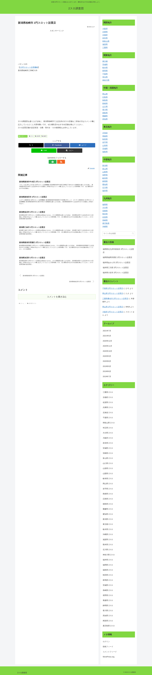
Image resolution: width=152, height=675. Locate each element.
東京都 (105, 61)
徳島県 (105, 113)
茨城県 (105, 65)
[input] (118, 233)
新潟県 (37, 136)
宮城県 (105, 149)
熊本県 (105, 214)
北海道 (105, 133)
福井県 (105, 191)
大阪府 (105, 29)
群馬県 (105, 71)
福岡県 (105, 205)
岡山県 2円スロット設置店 (112, 293)
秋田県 (105, 139)
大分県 (105, 208)
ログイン (106, 642)
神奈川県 (105, 80)
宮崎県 (105, 211)
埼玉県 (105, 77)
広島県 (105, 97)
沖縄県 (105, 227)
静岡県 (105, 181)
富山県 (105, 169)
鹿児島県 (105, 223)
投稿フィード (108, 647)
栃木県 (105, 68)
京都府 (105, 35)
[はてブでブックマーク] (82, 145)
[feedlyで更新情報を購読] (55, 162)
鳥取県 (105, 100)
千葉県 (105, 74)
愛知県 (105, 184)
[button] (69, 150)
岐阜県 (105, 178)
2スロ (31, 136)
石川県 (105, 188)
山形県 (105, 146)
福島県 (105, 152)
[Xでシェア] (31, 145)
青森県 (105, 136)
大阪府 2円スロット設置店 (112, 312)
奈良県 (105, 38)
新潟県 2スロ (23, 136)
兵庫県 (105, 32)
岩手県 (105, 142)
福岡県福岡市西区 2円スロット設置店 (117, 257)
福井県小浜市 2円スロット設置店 (116, 273)
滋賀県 (105, 44)
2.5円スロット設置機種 (29, 67)
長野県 (105, 175)
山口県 (105, 107)
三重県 (105, 48)
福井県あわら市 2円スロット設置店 (116, 263)
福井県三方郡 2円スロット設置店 (116, 268)
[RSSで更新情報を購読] (59, 162)
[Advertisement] (37, 46)
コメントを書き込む (57, 297)
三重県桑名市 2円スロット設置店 (115, 299)
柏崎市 (44, 136)
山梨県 (105, 172)
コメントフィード (110, 652)
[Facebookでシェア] (56, 145)
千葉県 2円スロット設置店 (112, 288)
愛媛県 (105, 116)
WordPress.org (108, 657)
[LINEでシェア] (44, 150)
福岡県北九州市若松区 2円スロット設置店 (118, 250)
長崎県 (105, 220)
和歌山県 (105, 41)
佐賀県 (105, 217)
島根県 (105, 103)
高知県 (105, 119)
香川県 (105, 110)
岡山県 (105, 94)
